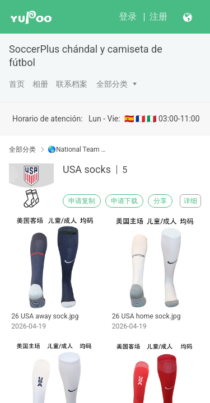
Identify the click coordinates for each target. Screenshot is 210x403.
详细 (190, 201)
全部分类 (112, 83)
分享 (160, 201)
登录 (128, 16)
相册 (40, 83)
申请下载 (124, 201)
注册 (158, 16)
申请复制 (81, 201)
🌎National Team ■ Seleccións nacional (77, 149)
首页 (17, 83)
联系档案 (71, 83)
